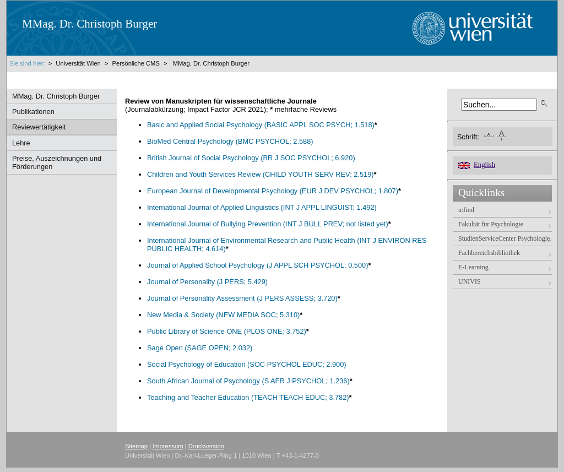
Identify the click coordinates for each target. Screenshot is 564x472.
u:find (466, 210)
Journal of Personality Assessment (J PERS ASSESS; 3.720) (242, 298)
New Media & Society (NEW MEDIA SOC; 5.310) (223, 315)
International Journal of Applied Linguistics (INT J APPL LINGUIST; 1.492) (262, 207)
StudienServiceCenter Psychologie (504, 238)
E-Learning (473, 267)
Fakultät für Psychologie (490, 224)
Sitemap (136, 446)
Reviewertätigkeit (39, 127)
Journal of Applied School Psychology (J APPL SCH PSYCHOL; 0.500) (257, 265)
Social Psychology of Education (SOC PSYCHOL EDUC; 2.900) (246, 364)
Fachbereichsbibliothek (489, 253)
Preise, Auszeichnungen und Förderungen (56, 162)
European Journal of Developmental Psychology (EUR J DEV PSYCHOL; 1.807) (272, 191)
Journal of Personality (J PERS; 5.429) (207, 282)
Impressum (168, 446)
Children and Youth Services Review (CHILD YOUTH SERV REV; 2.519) (260, 174)
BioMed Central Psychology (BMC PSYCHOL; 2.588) (230, 141)
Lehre (21, 143)
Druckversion (206, 446)
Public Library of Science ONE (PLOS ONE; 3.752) (226, 331)
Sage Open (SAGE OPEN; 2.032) (199, 348)
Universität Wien (79, 63)
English (484, 165)
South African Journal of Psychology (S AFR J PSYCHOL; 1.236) (248, 381)
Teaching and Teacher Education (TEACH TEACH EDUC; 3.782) (248, 397)
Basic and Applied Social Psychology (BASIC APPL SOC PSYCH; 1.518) (261, 125)
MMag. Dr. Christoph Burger (211, 63)
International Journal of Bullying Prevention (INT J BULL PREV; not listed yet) (267, 224)
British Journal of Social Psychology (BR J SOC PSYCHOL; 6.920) (251, 158)
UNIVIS (469, 281)
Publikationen (33, 111)
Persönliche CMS (135, 63)
